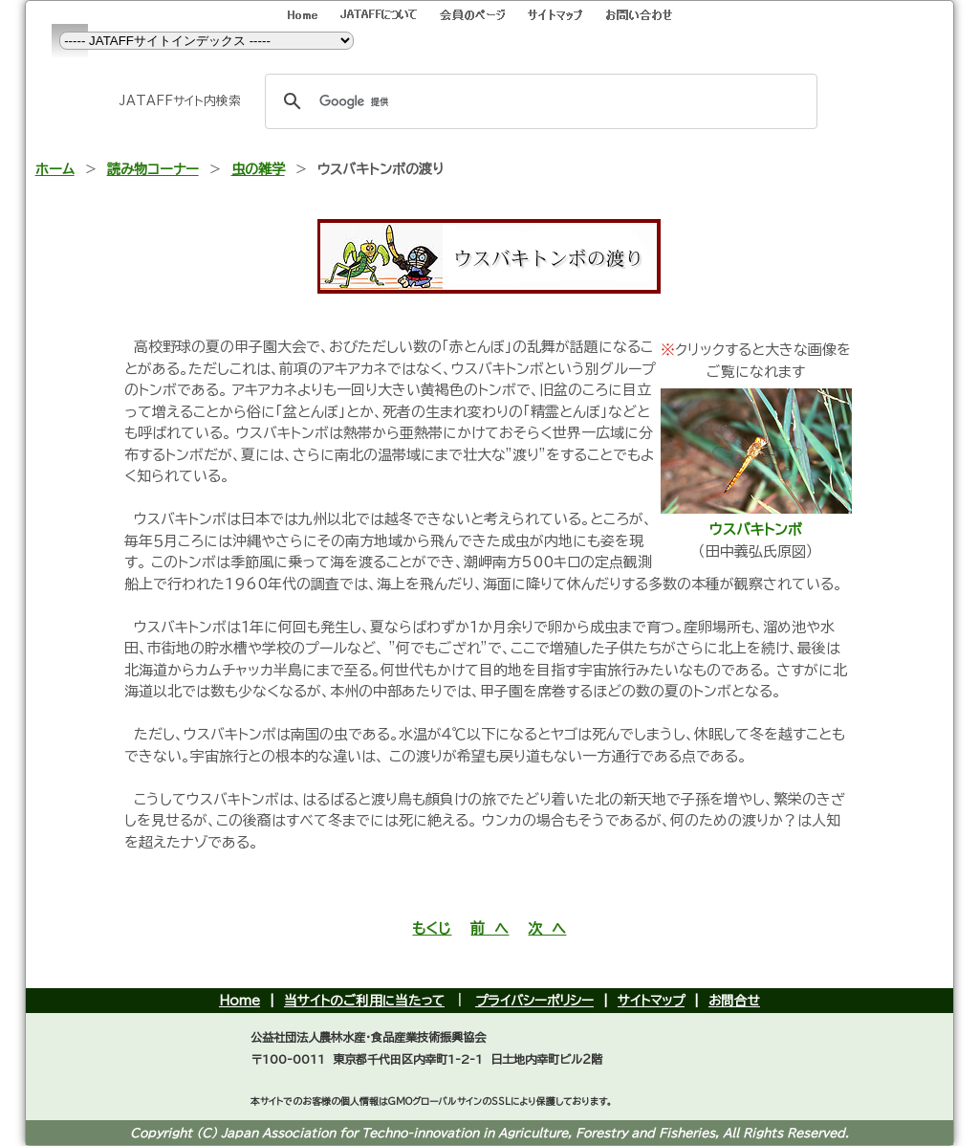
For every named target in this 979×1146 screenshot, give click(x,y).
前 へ (489, 928)
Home (239, 1000)
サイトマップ (651, 1000)
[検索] (538, 101)
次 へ (547, 928)
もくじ (431, 928)
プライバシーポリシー (534, 1000)
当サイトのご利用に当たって (364, 1000)
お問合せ (734, 1000)
